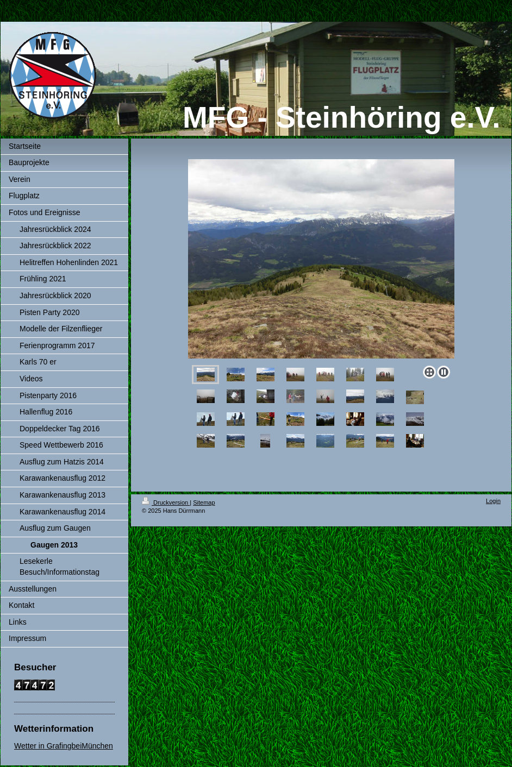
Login (493, 501)
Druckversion (166, 502)
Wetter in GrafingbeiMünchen (63, 745)
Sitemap (204, 502)
